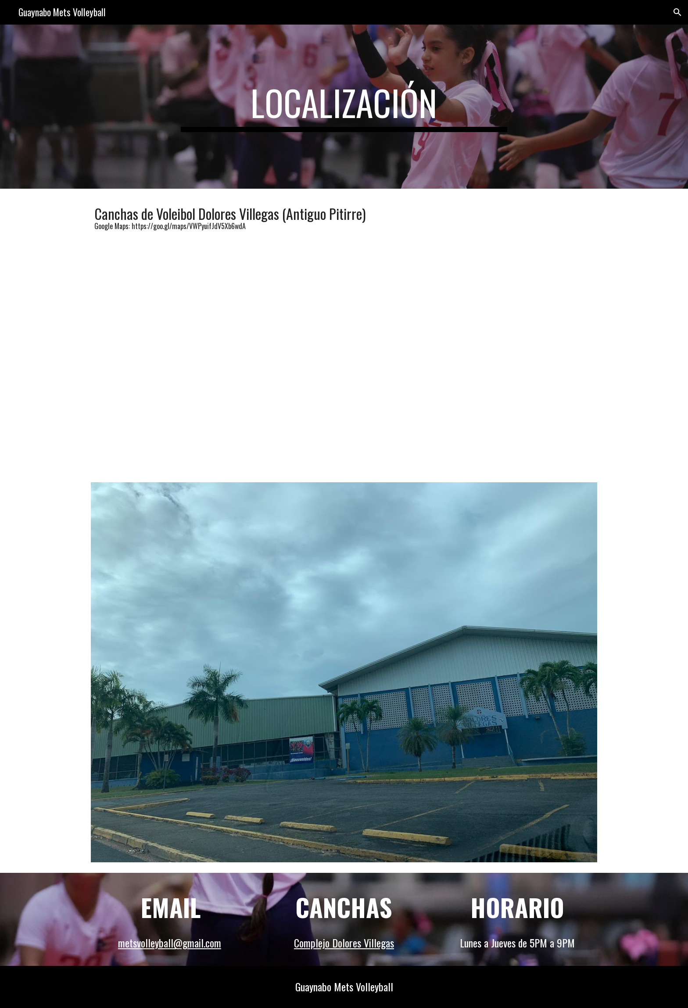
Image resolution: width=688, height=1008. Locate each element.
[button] (677, 12)
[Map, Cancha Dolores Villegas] (344, 349)
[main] (344, 107)
